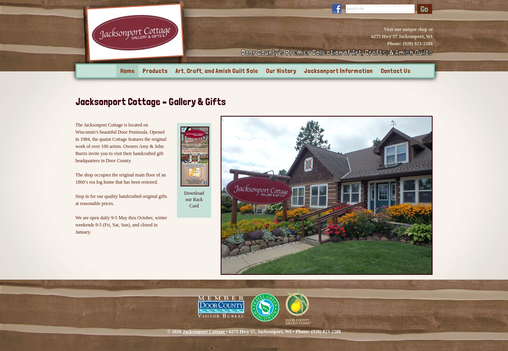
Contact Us (395, 71)
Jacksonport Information (338, 71)
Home (127, 71)
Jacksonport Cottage (204, 331)
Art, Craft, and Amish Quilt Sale (216, 71)
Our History (281, 71)
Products (154, 71)
